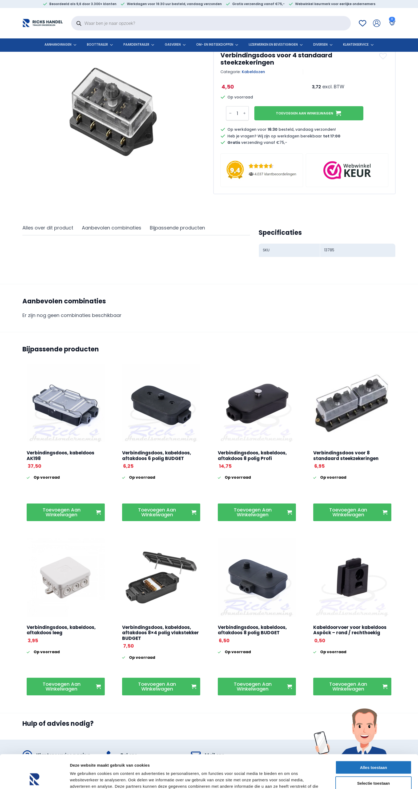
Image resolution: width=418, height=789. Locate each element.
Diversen (320, 44)
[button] (384, 56)
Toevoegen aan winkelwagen (304, 113)
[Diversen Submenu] (333, 45)
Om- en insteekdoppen (214, 44)
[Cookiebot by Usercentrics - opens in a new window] (34, 779)
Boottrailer (97, 44)
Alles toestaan (373, 736)
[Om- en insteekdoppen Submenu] (238, 45)
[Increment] (244, 113)
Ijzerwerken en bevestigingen (273, 44)
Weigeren (373, 767)
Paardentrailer (136, 44)
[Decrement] (230, 113)
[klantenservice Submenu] (374, 45)
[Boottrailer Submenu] (113, 45)
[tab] (47, 228)
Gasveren (173, 44)
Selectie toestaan (373, 751)
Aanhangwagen (58, 44)
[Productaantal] (237, 113)
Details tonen (288, 778)
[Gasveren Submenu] (186, 45)
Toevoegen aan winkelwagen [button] (62, 512)
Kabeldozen (253, 71)
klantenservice (356, 44)
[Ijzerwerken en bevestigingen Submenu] (303, 45)
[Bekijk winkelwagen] (391, 23)
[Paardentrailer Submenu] (154, 45)
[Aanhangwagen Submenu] (76, 45)
